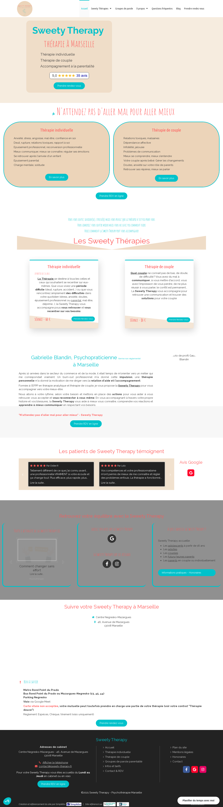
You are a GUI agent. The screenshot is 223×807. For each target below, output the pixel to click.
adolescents (175, 545)
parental (76, 300)
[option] (132, 474)
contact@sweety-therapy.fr (55, 766)
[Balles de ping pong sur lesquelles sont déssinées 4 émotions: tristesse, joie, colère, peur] (37, 550)
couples (173, 553)
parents (172, 560)
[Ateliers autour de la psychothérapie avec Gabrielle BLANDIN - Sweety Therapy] (124, 8)
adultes (172, 549)
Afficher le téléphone (55, 762)
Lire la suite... (37, 482)
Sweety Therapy (129, 385)
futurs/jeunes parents (181, 556)
